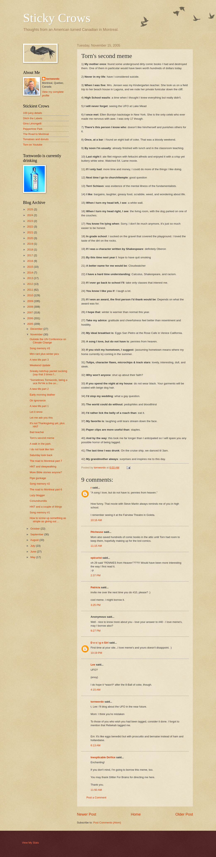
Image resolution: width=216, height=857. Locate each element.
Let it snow (36, 411)
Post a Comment (96, 797)
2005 (30, 323)
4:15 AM (95, 689)
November (36, 334)
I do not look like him (42, 449)
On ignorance (38, 400)
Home (136, 814)
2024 (30, 215)
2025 (30, 209)
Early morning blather (42, 394)
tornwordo (97, 701)
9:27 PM (96, 630)
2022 (30, 226)
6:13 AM (95, 745)
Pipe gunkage (38, 478)
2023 (30, 221)
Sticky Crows (56, 18)
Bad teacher (37, 432)
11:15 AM (96, 545)
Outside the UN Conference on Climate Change (48, 341)
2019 (30, 243)
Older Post (184, 814)
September (37, 534)
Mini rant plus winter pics (44, 353)
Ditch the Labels (32, 118)
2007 (30, 312)
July (33, 545)
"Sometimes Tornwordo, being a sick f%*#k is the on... (48, 381)
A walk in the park (40, 443)
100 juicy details (32, 112)
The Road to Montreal (36, 134)
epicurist (96, 557)
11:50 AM (96, 789)
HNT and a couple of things (46, 506)
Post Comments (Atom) (107, 822)
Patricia (95, 587)
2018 (30, 249)
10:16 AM (96, 520)
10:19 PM (96, 652)
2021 (30, 232)
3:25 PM (96, 605)
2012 (30, 283)
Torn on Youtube (32, 144)
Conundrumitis (38, 500)
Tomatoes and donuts (36, 139)
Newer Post (86, 814)
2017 (30, 255)
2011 (30, 289)
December (36, 328)
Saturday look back (41, 455)
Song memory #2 (40, 483)
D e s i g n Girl (100, 642)
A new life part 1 (39, 406)
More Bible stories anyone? (46, 472)
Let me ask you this (41, 417)
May (33, 557)
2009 (30, 301)
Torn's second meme (42, 437)
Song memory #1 (40, 512)
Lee (93, 664)
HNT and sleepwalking (43, 466)
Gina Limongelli (32, 123)
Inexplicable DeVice (103, 757)
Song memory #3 (40, 348)
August (34, 540)
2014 (30, 272)
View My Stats (30, 842)
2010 (30, 295)
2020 (30, 238)
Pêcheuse (97, 531)
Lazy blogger (37, 495)
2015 (30, 266)
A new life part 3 (39, 359)
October (35, 528)
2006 (30, 318)
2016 (30, 260)
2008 (30, 306)
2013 (30, 278)
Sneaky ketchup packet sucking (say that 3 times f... (48, 373)
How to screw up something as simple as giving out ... (48, 519)
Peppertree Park (32, 128)
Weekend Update (40, 365)
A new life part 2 (39, 388)
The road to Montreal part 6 (46, 489)
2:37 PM (96, 575)
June (33, 551)
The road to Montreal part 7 (46, 460)
